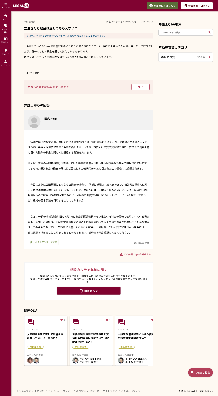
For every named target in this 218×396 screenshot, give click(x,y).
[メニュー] (5, 5)
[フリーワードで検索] (183, 32)
